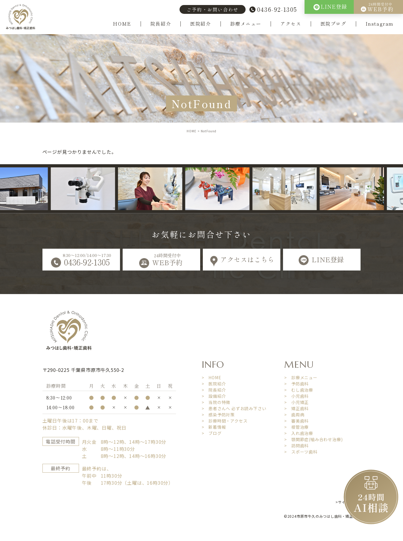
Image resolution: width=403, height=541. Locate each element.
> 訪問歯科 (296, 445)
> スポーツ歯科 (300, 452)
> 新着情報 (214, 427)
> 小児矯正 (296, 402)
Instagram (380, 24)
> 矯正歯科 (296, 408)
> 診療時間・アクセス (225, 421)
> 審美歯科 (296, 421)
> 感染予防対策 (218, 415)
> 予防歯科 (296, 384)
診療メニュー (245, 24)
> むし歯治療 (298, 390)
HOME (122, 24)
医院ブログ (333, 24)
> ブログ (212, 433)
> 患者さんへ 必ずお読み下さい (234, 408)
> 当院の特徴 (216, 402)
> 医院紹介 (214, 384)
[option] (87, 188)
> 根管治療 (296, 427)
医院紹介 (200, 24)
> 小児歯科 (296, 396)
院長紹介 (160, 24)
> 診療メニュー (300, 377)
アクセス (290, 24)
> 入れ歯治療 (298, 433)
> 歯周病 (294, 415)
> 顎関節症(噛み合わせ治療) (313, 439)
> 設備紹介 (214, 396)
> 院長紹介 (214, 390)
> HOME (211, 377)
